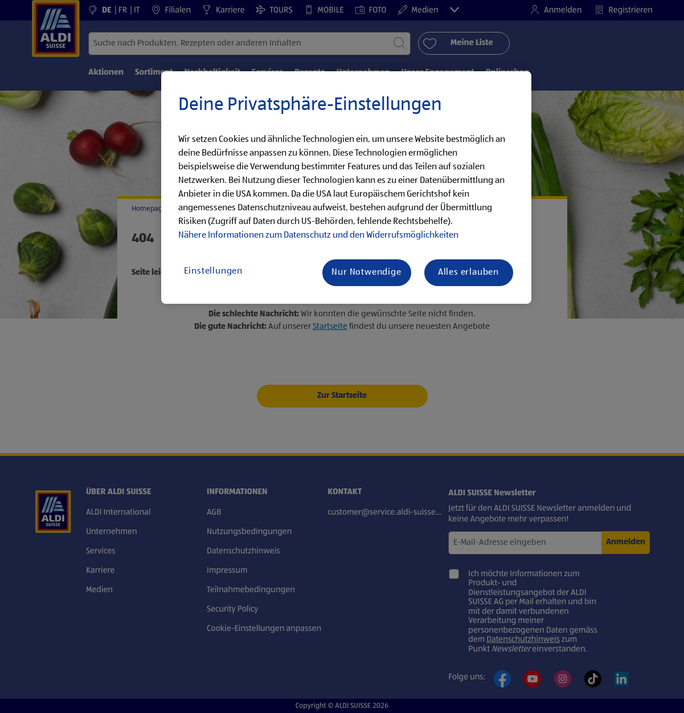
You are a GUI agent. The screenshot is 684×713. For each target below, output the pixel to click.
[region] (346, 187)
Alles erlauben (468, 272)
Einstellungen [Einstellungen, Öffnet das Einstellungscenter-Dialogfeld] (213, 271)
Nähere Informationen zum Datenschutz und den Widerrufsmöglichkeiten (318, 235)
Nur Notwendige (366, 272)
